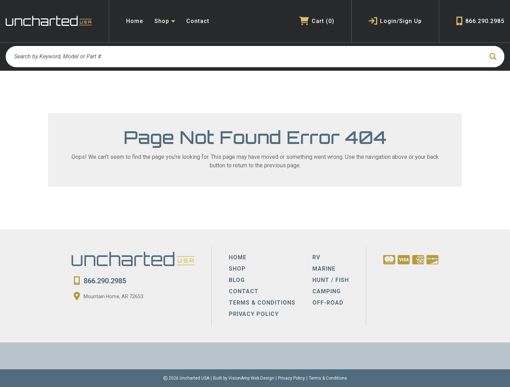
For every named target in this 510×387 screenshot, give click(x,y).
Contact (197, 21)
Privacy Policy (291, 378)
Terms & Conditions (328, 378)
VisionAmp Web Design (251, 378)
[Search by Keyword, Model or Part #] (244, 56)
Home (134, 21)
